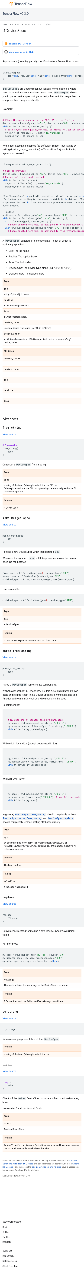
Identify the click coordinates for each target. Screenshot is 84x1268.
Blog (5, 1227)
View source (9, 434)
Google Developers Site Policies (46, 1167)
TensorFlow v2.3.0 (16, 14)
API (18, 24)
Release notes (10, 1261)
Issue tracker (9, 1256)
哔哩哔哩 (7, 1242)
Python (48, 24)
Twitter (6, 1237)
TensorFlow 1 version (17, 43)
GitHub (6, 1232)
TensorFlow (8, 24)
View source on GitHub (19, 52)
